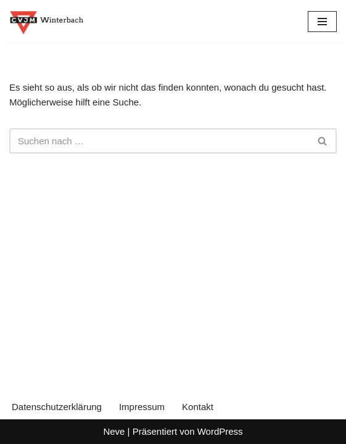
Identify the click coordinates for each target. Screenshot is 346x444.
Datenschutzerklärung (57, 406)
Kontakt (197, 406)
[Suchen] (159, 141)
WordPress (220, 431)
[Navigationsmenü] (322, 21)
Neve (114, 431)
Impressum (142, 406)
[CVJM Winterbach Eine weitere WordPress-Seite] (46, 22)
